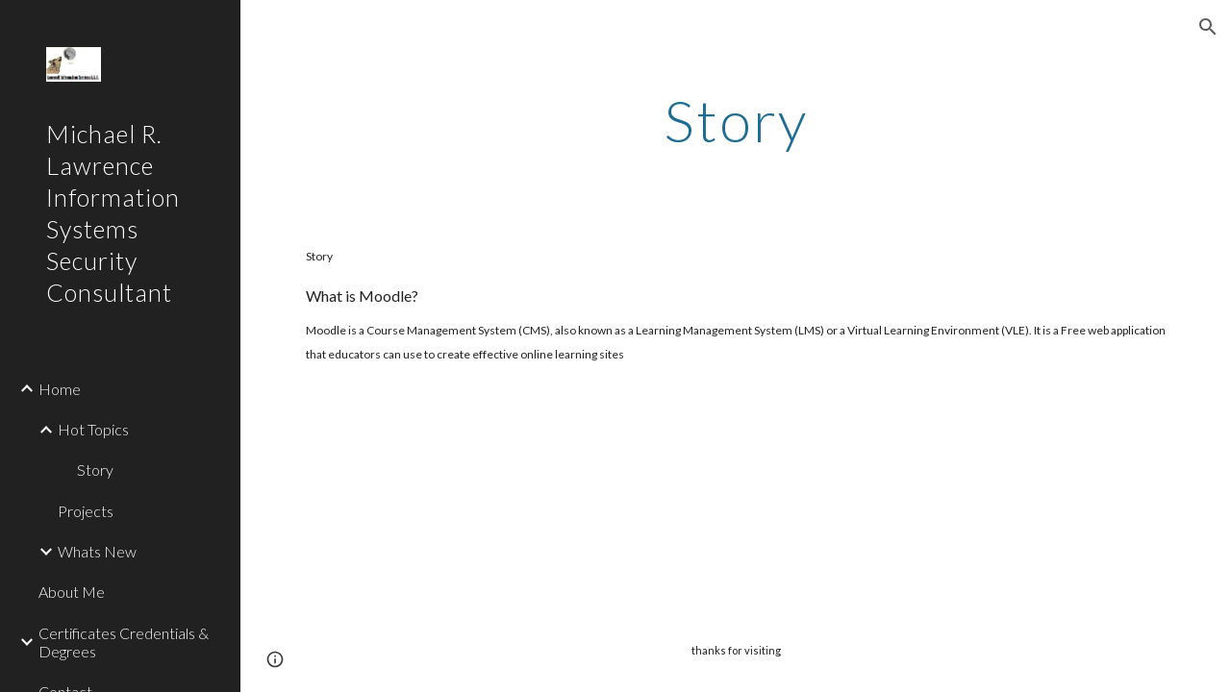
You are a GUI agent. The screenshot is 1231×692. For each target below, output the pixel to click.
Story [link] (95, 469)
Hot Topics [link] (93, 429)
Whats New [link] (97, 551)
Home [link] (59, 389)
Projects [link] (85, 511)
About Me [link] (71, 591)
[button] (1208, 27)
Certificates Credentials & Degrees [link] (123, 642)
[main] (735, 120)
